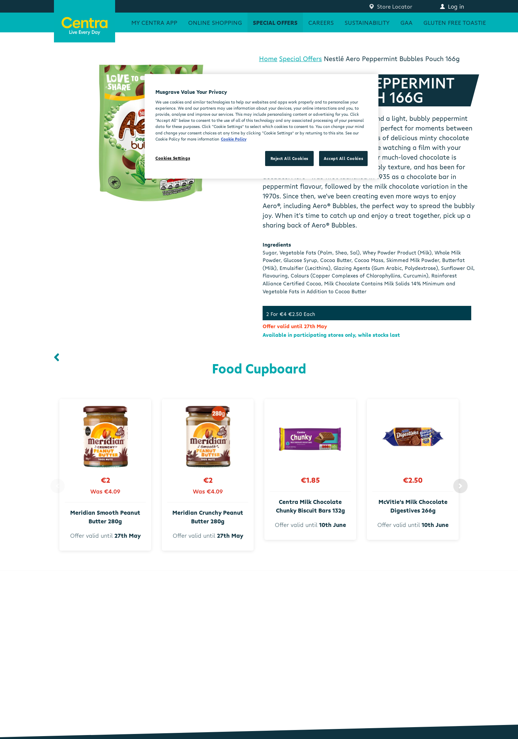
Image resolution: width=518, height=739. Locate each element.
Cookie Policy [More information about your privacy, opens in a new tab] (233, 139)
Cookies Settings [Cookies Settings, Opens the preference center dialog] (172, 158)
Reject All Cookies (289, 158)
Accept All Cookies (343, 158)
